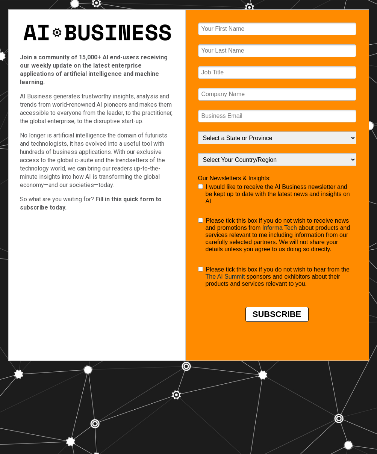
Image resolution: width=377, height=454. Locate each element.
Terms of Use (81, 344)
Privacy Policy (119, 344)
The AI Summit (225, 276)
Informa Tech (279, 228)
